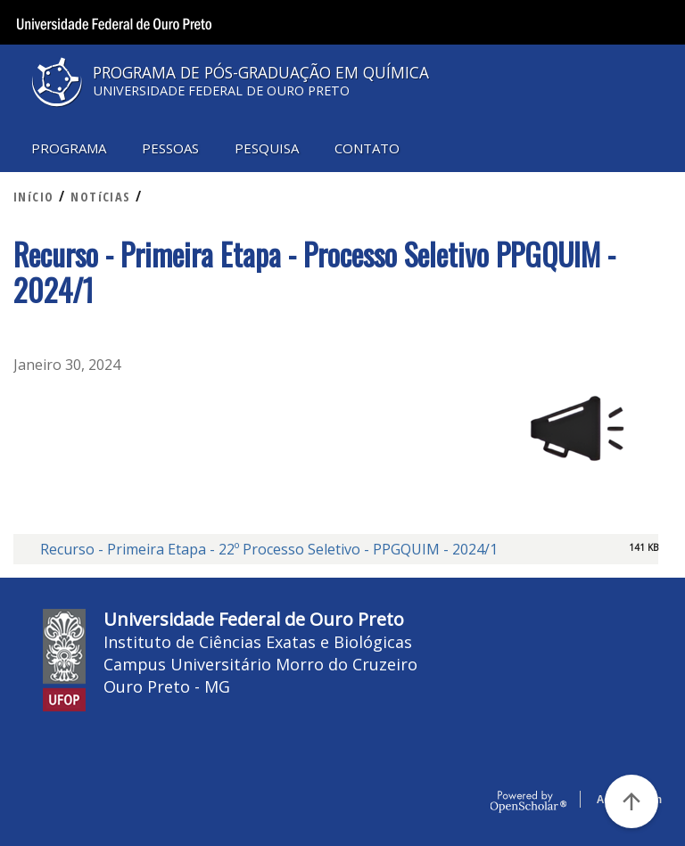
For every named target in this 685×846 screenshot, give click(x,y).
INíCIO (33, 196)
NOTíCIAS (100, 196)
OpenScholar (528, 802)
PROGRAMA (68, 148)
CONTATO (367, 148)
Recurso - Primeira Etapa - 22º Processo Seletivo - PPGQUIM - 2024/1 (269, 549)
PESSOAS (170, 148)
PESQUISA (267, 148)
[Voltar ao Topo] (631, 801)
